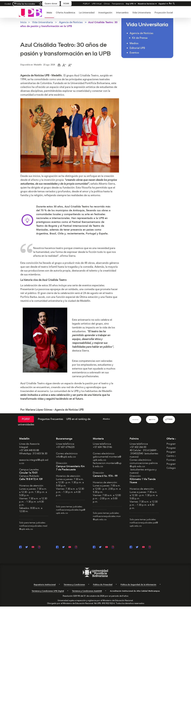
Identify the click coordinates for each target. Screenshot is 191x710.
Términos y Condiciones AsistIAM (87, 591)
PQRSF (26, 419)
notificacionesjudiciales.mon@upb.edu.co (107, 518)
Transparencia (118, 3)
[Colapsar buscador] (173, 3)
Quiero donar (51, 3)
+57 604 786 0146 (102, 446)
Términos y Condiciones (74, 584)
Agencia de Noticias (71, 22)
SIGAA (66, 3)
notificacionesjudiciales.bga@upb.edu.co (70, 511)
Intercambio (122, 12)
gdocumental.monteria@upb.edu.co (107, 458)
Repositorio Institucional (45, 584)
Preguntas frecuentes (50, 419)
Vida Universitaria (141, 12)
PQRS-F (86, 3)
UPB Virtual (97, 3)
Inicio (49, 12)
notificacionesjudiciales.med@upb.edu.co (33, 527)
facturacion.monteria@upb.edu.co (107, 464)
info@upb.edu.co (66, 456)
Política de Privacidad (102, 584)
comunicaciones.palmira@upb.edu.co (144, 464)
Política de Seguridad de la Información (138, 584)
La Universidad (86, 12)
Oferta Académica (65, 12)
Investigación (105, 12)
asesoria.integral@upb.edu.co (33, 461)
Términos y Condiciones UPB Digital (48, 591)
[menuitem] (49, 14)
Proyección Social (163, 12)
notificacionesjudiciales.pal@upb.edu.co (144, 524)
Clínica (107, 3)
